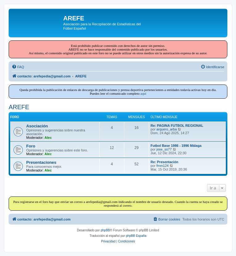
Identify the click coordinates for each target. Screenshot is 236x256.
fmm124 (162, 165)
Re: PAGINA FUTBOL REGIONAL (177, 125)
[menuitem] (18, 67)
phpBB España (136, 235)
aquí (143, 93)
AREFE (19, 107)
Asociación (37, 126)
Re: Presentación (164, 162)
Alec (48, 137)
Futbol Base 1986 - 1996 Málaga (176, 145)
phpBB (105, 230)
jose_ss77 (164, 149)
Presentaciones (41, 162)
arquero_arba (166, 129)
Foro (30, 146)
